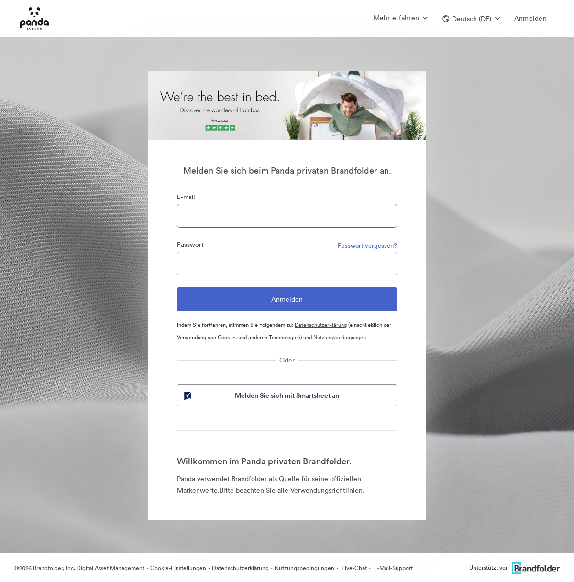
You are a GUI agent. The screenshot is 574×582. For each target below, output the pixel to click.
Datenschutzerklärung (321, 325)
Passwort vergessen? (367, 246)
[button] (471, 18)
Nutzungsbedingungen (339, 337)
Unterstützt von (514, 567)
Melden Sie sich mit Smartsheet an (260, 395)
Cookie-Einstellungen (178, 568)
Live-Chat (353, 568)
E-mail (186, 197)
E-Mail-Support (393, 568)
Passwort (190, 245)
